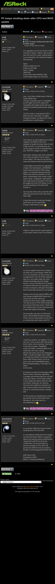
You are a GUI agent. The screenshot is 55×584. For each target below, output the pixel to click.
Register (44, 12)
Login (52, 12)
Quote (49, 37)
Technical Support (19, 9)
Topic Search (35, 32)
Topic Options (47, 32)
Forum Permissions (48, 481)
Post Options (28, 37)
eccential (7, 87)
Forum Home (8, 9)
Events (35, 12)
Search (28, 12)
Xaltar (5, 130)
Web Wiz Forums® (29, 486)
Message (26, 31)
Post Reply (7, 27)
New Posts (46, 9)
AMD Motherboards (32, 9)
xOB (5, 37)
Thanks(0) (39, 37)
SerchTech (7, 419)
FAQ (21, 12)
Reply (27, 40)
